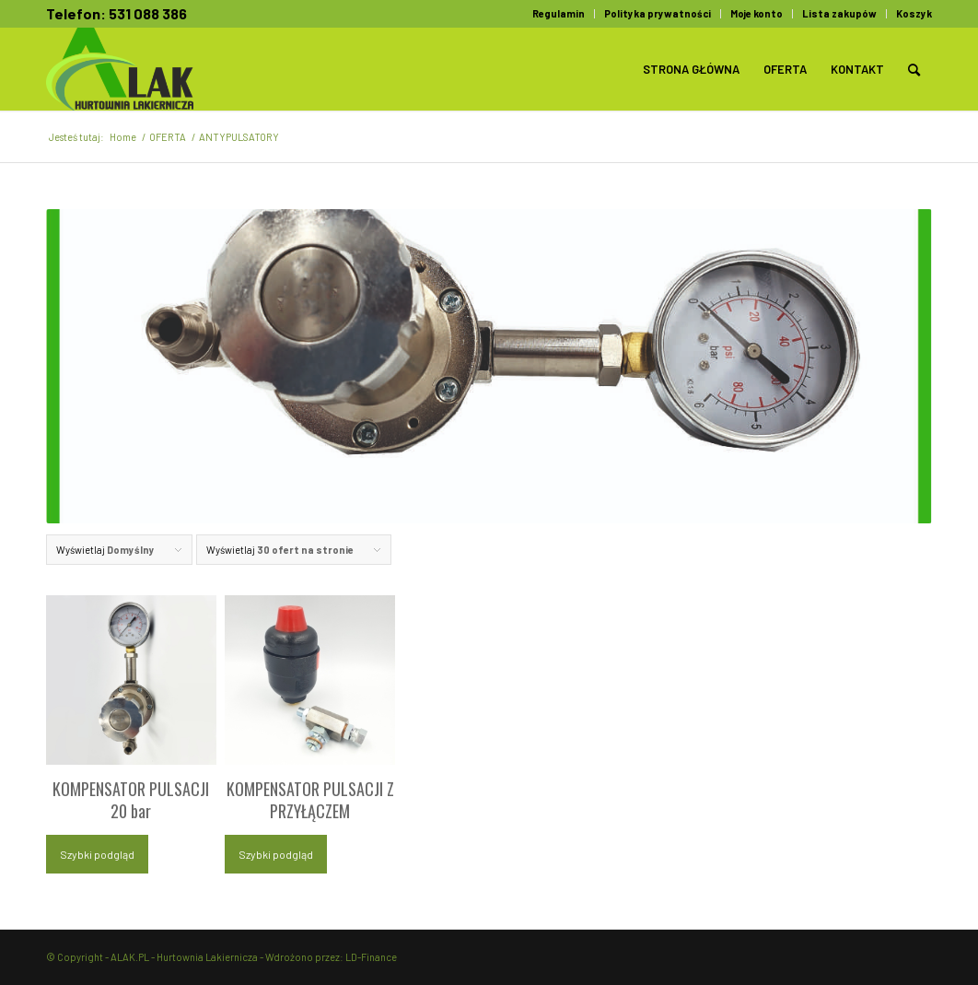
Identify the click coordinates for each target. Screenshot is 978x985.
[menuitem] (559, 13)
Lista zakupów (839, 13)
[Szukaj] (914, 69)
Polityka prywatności (657, 13)
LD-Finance (371, 957)
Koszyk (914, 13)
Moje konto (756, 13)
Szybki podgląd (97, 854)
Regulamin (558, 13)
